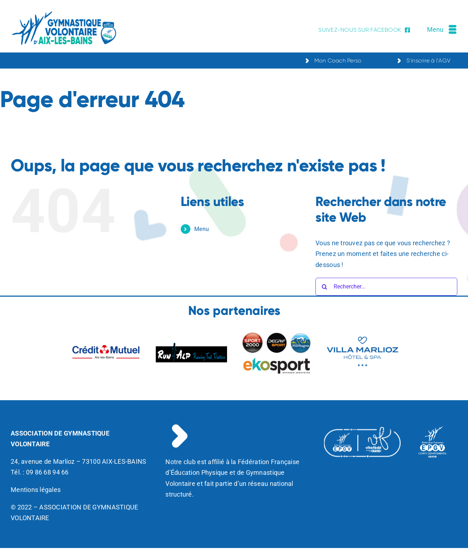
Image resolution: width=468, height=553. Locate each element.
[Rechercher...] (386, 287)
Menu (201, 229)
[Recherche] (324, 287)
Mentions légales (36, 489)
